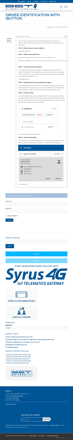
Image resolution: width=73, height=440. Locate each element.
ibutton (65, 27)
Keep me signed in (13, 215)
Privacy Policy (55, 425)
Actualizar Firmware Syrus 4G (16, 345)
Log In (9, 220)
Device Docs (44, 1)
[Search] (60, 7)
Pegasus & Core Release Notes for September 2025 (18, 360)
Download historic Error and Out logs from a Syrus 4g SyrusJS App (30, 339)
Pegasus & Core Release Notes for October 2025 (18, 358)
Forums (29, 1)
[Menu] (64, 7)
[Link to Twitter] (57, 437)
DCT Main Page (14, 398)
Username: (9, 201)
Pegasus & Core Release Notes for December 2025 (18, 354)
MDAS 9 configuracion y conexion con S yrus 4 (23, 342)
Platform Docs (52, 1)
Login (36, 260)
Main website (21, 1)
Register (36, 254)
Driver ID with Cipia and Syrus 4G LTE (19, 337)
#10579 (65, 36)
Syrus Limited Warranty (52, 435)
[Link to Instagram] (66, 437)
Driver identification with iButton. (33, 16)
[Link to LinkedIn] (63, 437)
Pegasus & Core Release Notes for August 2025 (17, 362)
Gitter (17, 400)
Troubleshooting (12, 347)
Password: (8, 208)
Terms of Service (32, 435)
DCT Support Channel (16, 396)
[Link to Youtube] (60, 437)
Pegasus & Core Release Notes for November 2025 (18, 356)
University (35, 1)
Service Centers (11, 404)
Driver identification (57, 27)
